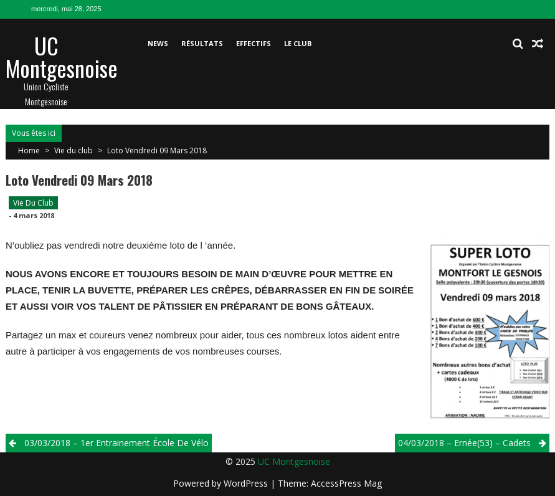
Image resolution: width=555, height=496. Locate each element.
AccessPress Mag (346, 483)
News (158, 43)
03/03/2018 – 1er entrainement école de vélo (116, 443)
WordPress (247, 483)
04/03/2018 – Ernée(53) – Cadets (464, 443)
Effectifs (253, 43)
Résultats (202, 43)
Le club (297, 43)
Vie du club (73, 150)
